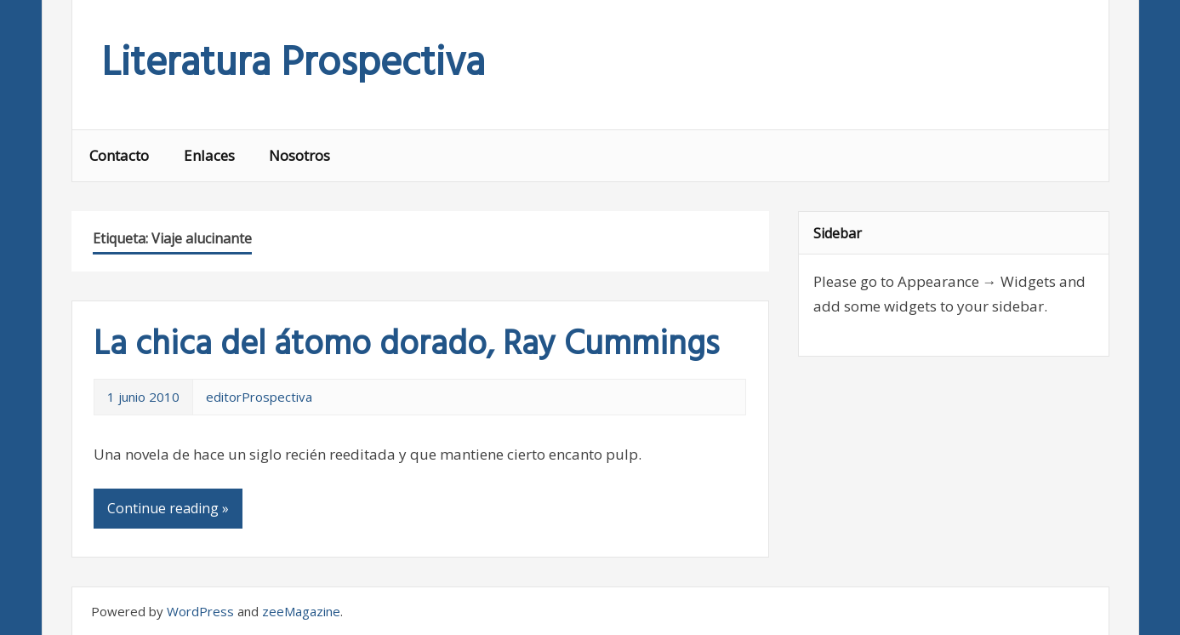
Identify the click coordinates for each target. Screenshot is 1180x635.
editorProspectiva (259, 396)
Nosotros (299, 155)
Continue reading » (168, 508)
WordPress (200, 611)
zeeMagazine (301, 611)
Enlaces (209, 155)
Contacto (119, 155)
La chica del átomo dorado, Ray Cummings (406, 345)
